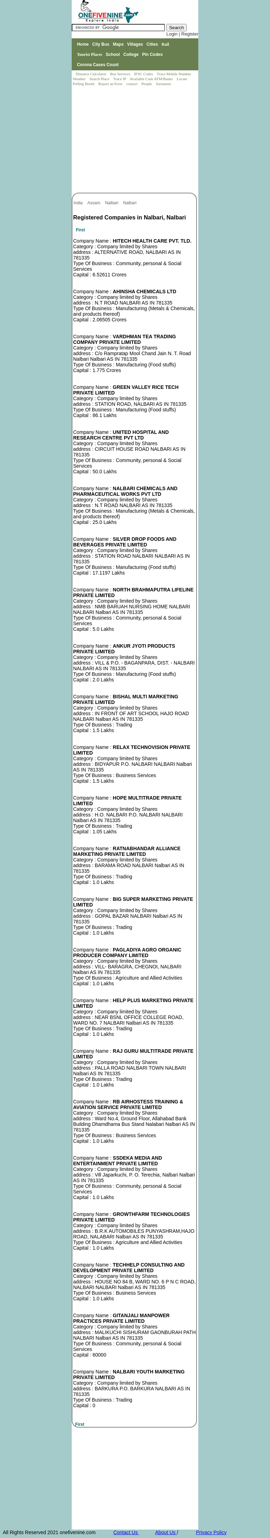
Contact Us (126, 1532)
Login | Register (182, 34)
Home (83, 44)
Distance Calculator (91, 74)
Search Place (99, 79)
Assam (94, 202)
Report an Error (110, 84)
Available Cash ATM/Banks (152, 79)
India (78, 202)
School (113, 54)
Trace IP (120, 79)
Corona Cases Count (98, 64)
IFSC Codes (144, 74)
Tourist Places (89, 54)
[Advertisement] (135, 140)
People (147, 84)
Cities (152, 44)
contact (132, 84)
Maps (118, 44)
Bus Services (120, 74)
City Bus (100, 44)
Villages (135, 44)
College (131, 54)
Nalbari (112, 202)
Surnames (163, 84)
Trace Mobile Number (174, 74)
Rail (165, 44)
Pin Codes (152, 54)
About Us (165, 1532)
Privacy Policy (211, 1532)
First (80, 230)
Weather (79, 79)
